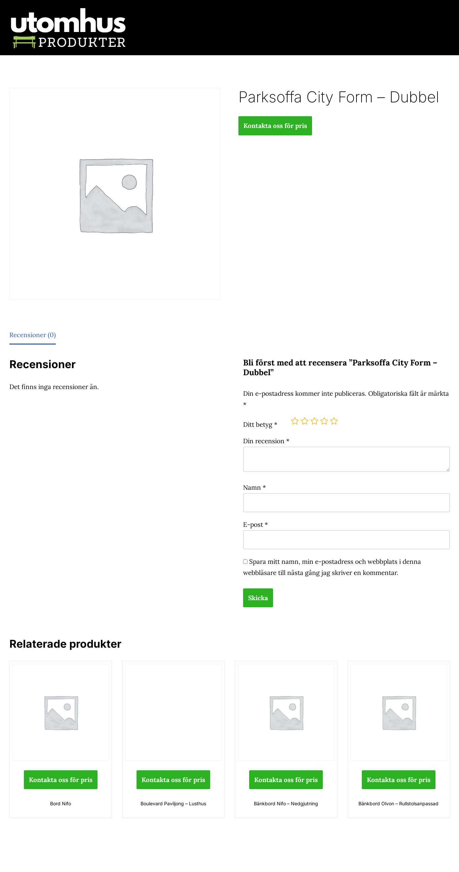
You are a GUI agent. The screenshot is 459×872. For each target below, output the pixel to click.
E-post (255, 524)
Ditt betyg (260, 424)
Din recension (266, 441)
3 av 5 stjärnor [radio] (314, 421)
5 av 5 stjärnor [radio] (334, 421)
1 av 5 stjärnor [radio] (295, 421)
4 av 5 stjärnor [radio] (324, 421)
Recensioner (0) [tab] (32, 335)
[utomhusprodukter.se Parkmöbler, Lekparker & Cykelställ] (68, 27)
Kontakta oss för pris (275, 126)
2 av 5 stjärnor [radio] (305, 421)
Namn (254, 487)
